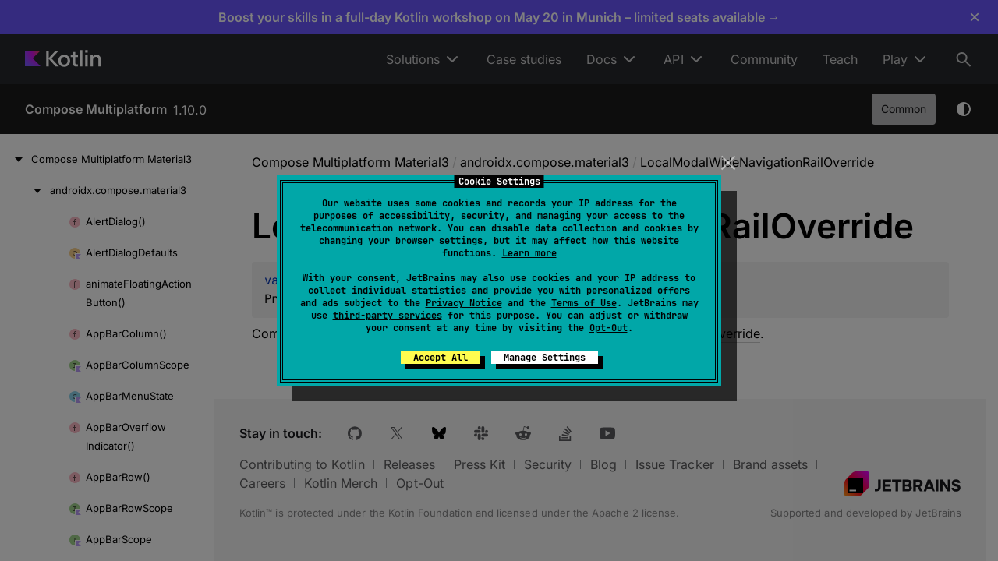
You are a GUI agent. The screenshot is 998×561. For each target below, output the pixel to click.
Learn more (529, 253)
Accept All (440, 357)
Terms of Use (584, 303)
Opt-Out (608, 328)
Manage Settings (545, 357)
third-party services (387, 315)
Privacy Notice (464, 303)
